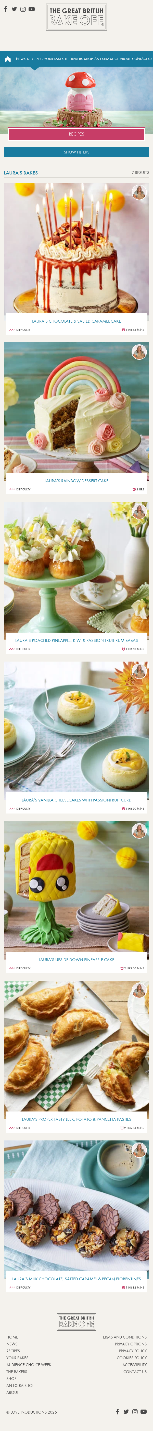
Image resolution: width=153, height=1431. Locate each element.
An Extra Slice (106, 59)
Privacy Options (131, 1344)
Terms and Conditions (124, 1337)
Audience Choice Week (28, 1364)
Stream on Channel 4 (128, 9)
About (125, 59)
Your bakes (17, 1357)
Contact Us (142, 59)
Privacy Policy (133, 1350)
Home (7, 59)
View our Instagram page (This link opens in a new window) (23, 9)
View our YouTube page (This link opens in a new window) (32, 9)
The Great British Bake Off (76, 17)
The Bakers (74, 59)
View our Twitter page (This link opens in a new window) (14, 9)
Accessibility (134, 1364)
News (21, 59)
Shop (88, 59)
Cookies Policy (132, 1357)
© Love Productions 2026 (31, 1412)
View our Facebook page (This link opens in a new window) (6, 9)
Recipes (35, 59)
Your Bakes (53, 59)
